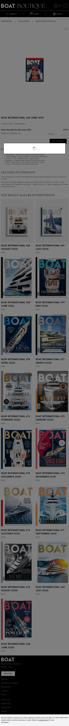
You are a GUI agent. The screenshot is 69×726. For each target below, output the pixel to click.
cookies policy (43, 720)
